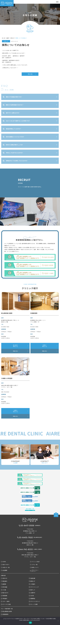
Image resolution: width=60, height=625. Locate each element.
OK (30, 622)
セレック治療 (33, 604)
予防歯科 (4, 598)
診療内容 (3, 575)
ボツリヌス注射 (6, 604)
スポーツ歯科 (5, 601)
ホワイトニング (34, 587)
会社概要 (4, 570)
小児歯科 (32, 584)
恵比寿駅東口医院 (6, 611)
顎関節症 (32, 598)
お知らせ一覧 (5, 567)
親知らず (32, 581)
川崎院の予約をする (15, 411)
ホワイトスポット (34, 601)
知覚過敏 (4, 595)
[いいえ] (58, 621)
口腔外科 (32, 592)
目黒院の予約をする (44, 345)
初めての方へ (5, 564)
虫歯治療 (32, 578)
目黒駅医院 (4, 614)
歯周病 (3, 584)
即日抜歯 (4, 587)
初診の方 (4, 578)
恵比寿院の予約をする (15, 345)
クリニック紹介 (35, 561)
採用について (34, 567)
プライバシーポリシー (34, 571)
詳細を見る (15, 351)
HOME (3, 561)
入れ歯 (3, 589)
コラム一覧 (33, 564)
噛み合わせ (4, 592)
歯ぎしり (32, 589)
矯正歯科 (4, 581)
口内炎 (31, 595)
